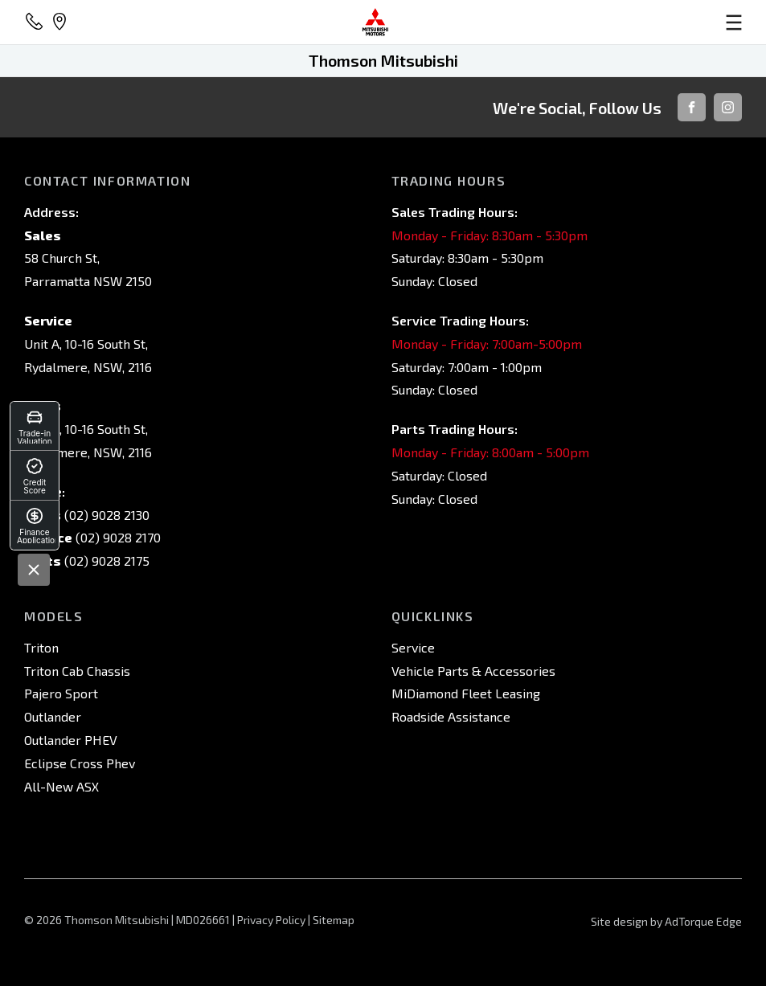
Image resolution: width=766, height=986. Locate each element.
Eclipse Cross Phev (79, 763)
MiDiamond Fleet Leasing (465, 693)
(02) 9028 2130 (105, 514)
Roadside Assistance (450, 716)
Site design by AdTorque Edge (666, 921)
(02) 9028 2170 (116, 537)
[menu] (625, 22)
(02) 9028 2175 (105, 560)
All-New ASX (61, 786)
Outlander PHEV (70, 739)
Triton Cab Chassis (77, 670)
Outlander (52, 716)
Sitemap (333, 920)
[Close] (34, 570)
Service (413, 647)
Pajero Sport (61, 693)
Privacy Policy (271, 920)
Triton (41, 647)
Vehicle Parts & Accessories (473, 670)
